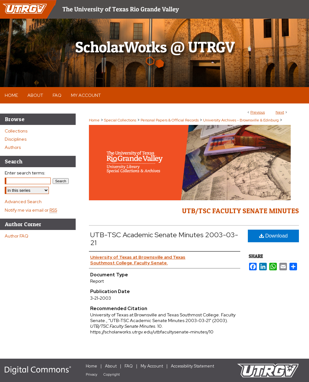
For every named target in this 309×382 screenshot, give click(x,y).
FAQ (129, 366)
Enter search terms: (25, 173)
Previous (257, 112)
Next (280, 112)
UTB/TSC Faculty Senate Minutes (240, 211)
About (111, 366)
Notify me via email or (31, 210)
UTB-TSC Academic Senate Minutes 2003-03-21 (164, 238)
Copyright (111, 374)
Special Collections (120, 120)
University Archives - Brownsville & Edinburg (241, 120)
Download (273, 235)
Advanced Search (23, 201)
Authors (13, 147)
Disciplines (15, 139)
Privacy (91, 374)
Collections (16, 131)
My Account (152, 366)
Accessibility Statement (192, 366)
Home (94, 120)
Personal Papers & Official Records (170, 120)
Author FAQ (16, 236)
